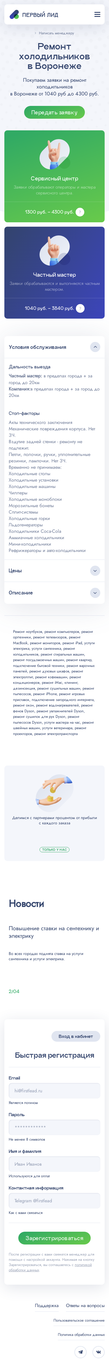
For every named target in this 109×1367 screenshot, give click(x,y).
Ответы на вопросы (85, 1305)
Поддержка (47, 1305)
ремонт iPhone (45, 694)
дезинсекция (24, 688)
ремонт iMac (52, 682)
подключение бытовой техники (38, 665)
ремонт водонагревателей (57, 705)
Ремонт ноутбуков (27, 631)
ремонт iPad (72, 643)
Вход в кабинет (76, 1036)
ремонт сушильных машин (58, 688)
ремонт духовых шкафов (49, 671)
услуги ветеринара (57, 728)
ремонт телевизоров (50, 637)
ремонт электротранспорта (56, 733)
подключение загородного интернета (63, 699)
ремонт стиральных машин (62, 654)
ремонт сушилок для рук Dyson (39, 716)
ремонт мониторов (45, 643)
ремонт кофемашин (51, 677)
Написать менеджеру (56, 33)
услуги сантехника (46, 648)
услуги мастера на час (62, 722)
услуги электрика (48, 959)
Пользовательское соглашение (79, 1320)
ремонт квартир (78, 660)
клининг (71, 682)
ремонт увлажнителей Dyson (60, 711)
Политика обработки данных (81, 1334)
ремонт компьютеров (61, 631)
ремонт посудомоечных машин (38, 660)
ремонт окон (23, 705)
